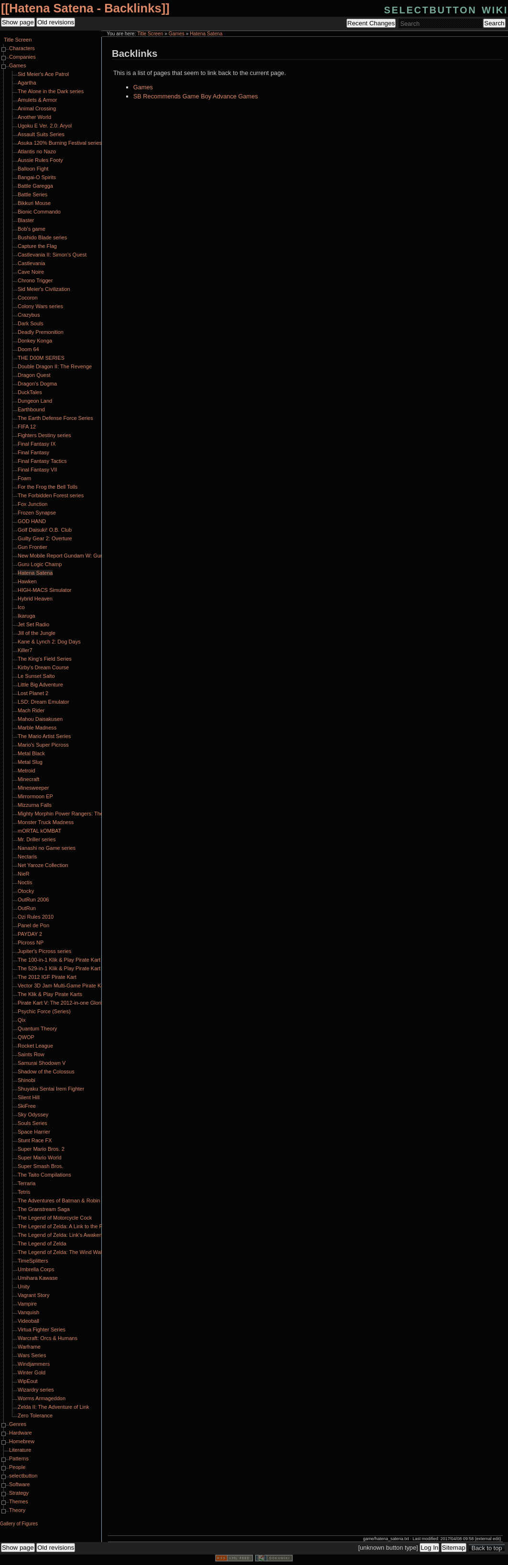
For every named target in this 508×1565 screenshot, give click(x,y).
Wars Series (32, 1355)
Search (494, 23)
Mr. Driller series (36, 839)
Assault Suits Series (41, 134)
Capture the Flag (37, 246)
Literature (20, 1450)
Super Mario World (40, 1157)
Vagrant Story (33, 1295)
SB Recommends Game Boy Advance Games (195, 96)
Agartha (27, 83)
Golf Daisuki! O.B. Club (45, 530)
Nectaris (27, 856)
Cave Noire (31, 272)
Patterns (19, 1458)
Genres (17, 1424)
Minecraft (28, 779)
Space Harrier (34, 1132)
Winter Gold (31, 1372)
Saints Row (31, 1054)
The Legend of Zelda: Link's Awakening (63, 1235)
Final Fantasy (33, 452)
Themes (18, 1501)
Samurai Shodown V (41, 1063)
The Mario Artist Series (44, 736)
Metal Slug (30, 762)
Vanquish (28, 1312)
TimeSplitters (33, 1261)
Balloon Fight (33, 169)
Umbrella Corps (36, 1269)
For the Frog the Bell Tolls (47, 487)
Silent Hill (29, 1097)
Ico (21, 607)
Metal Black (31, 753)
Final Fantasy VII (37, 469)
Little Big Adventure (40, 684)
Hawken (27, 581)
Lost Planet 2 (33, 693)
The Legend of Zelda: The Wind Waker (63, 1252)
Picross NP (30, 942)
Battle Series (32, 194)
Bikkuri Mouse (34, 203)
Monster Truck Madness (46, 822)
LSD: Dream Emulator (43, 702)
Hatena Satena (206, 33)
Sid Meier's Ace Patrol (43, 74)
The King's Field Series (45, 659)
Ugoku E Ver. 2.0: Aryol (45, 126)
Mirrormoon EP (35, 796)
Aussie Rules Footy (40, 160)
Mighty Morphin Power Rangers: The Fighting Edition (79, 813)
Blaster (26, 220)
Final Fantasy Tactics (42, 461)
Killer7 (25, 650)
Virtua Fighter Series (41, 1329)
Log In (429, 1547)
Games (176, 33)
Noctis (25, 882)
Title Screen (150, 33)
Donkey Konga (35, 340)
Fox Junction (32, 504)
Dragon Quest (34, 375)
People (17, 1467)
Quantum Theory (37, 1028)
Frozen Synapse (37, 512)
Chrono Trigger (35, 280)
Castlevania (31, 263)
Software (19, 1484)
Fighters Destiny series (44, 435)
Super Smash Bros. (40, 1166)
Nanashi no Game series (47, 848)
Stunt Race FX (35, 1140)
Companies (22, 57)
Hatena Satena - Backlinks (85, 8)
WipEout (28, 1381)
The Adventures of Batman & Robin (59, 1200)
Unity (24, 1286)
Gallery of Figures (19, 1523)
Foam (24, 478)
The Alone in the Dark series (51, 91)
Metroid (26, 770)
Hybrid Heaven (35, 598)
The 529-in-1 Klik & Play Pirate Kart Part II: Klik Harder (81, 968)
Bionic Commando (39, 211)
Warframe (29, 1347)
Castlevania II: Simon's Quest (52, 254)
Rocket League (35, 1046)
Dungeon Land (35, 401)
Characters (22, 48)
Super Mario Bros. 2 (41, 1149)
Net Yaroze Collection (43, 865)
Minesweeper (33, 788)
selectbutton (23, 1476)
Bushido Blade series (42, 237)
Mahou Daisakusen (40, 719)
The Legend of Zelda (42, 1243)
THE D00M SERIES (41, 358)
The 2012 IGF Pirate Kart (47, 977)
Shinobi (26, 1080)
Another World (34, 117)
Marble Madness (37, 727)
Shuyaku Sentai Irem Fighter (51, 1089)
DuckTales (30, 392)
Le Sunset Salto (36, 676)
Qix (22, 1020)
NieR (23, 874)
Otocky (26, 891)
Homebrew (21, 1441)
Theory (17, 1510)
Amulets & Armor (37, 100)
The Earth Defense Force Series (55, 418)
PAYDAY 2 (30, 934)
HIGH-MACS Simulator (44, 590)
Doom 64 (28, 349)
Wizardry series (36, 1390)
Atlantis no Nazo (37, 151)
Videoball (28, 1321)
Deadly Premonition (41, 332)
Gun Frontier (32, 547)
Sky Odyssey (33, 1114)
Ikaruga (26, 616)
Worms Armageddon (41, 1398)
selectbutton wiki (446, 8)
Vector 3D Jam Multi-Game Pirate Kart (62, 985)
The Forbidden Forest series (51, 495)
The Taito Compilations (44, 1175)
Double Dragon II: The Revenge (55, 366)
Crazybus (29, 315)
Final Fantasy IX (36, 444)
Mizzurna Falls (35, 805)
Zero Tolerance (35, 1415)
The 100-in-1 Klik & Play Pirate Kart (59, 960)
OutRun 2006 (33, 899)
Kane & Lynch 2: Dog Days (49, 641)
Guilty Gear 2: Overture (45, 538)
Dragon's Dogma (37, 383)
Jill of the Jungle (36, 633)
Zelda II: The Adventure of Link (53, 1407)
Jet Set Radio (33, 624)
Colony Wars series (40, 306)
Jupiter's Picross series (44, 951)
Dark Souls (30, 323)
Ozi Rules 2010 (36, 917)
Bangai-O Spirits (37, 177)
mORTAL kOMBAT (39, 831)
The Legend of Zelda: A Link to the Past (64, 1226)
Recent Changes (371, 23)
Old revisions (55, 22)
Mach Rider (31, 710)
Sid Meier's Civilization (44, 289)
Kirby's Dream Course (43, 667)
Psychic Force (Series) (44, 1011)
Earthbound (31, 409)
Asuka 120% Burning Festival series (60, 143)
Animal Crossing (37, 108)
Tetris (24, 1192)
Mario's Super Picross (43, 745)
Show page (18, 22)
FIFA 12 (27, 426)
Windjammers (34, 1364)
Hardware (20, 1433)
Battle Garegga (35, 186)
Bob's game (31, 229)
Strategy (19, 1493)
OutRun (27, 908)
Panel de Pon (33, 925)
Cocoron (28, 297)
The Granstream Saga (44, 1209)
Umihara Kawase (38, 1278)
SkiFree (27, 1106)
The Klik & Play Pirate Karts (50, 994)
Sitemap (453, 1547)
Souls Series (32, 1123)
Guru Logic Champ (40, 564)
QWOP (26, 1037)
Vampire (27, 1304)
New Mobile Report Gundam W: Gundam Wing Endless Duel (88, 555)
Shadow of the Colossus (46, 1071)
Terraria (26, 1183)
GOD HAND (32, 521)
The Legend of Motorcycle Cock (55, 1218)
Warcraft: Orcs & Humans (47, 1338)
